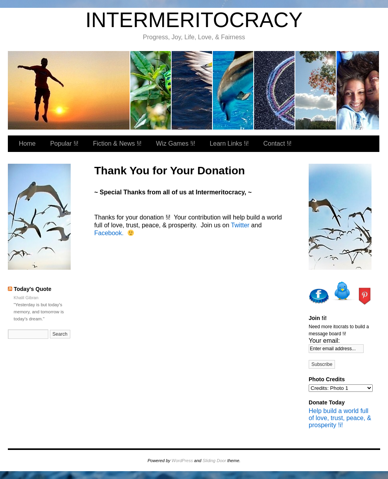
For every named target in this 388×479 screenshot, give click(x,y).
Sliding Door (214, 460)
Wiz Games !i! (233, 90)
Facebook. (110, 233)
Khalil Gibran (26, 297)
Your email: (324, 340)
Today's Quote (32, 289)
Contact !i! (316, 90)
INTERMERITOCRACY (193, 19)
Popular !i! (151, 90)
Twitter (240, 225)
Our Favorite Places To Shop (358, 90)
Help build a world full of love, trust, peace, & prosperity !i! (340, 418)
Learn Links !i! (274, 90)
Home (27, 143)
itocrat (69, 90)
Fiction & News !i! (192, 90)
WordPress (182, 460)
